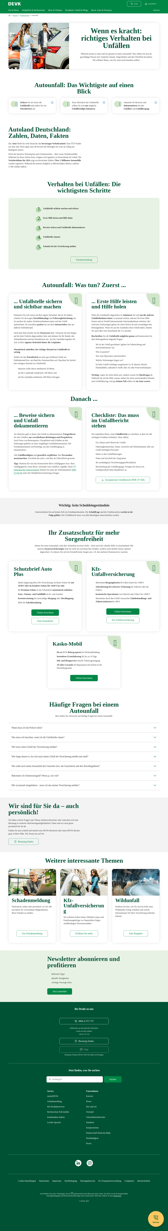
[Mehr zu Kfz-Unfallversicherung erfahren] (122, 624)
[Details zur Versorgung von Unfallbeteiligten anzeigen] (104, 102)
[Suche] (64, 1087)
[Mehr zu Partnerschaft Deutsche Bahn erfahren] (98, 1141)
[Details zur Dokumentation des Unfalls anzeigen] (155, 102)
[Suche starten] (113, 1087)
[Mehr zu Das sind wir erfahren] (91, 1114)
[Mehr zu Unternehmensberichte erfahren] (95, 1125)
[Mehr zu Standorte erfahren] (90, 1130)
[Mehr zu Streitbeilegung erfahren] (71, 1189)
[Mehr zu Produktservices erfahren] (56, 1114)
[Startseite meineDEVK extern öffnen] (150, 4)
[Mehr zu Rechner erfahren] (45, 616)
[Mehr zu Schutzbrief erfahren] (45, 625)
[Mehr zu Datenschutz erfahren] (44, 1189)
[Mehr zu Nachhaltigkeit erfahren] (92, 1146)
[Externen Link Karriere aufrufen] (89, 1104)
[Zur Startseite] (9, 15)
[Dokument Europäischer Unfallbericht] (123, 484)
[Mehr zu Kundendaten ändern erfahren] (56, 1125)
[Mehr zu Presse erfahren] (88, 1109)
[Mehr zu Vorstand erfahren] (90, 1120)
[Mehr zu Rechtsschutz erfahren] (58, 1120)
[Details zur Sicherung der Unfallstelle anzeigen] (52, 102)
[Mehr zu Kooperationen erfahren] (92, 1135)
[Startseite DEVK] (14, 3)
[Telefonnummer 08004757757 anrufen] (83, 1029)
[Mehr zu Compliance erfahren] (129, 1189)
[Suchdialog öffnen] (134, 4)
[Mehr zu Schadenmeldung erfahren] (84, 264)
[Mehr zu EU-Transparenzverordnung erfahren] (109, 1189)
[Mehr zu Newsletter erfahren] (59, 999)
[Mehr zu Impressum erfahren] (56, 1189)
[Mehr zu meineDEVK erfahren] (52, 1104)
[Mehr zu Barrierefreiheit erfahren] (143, 1189)
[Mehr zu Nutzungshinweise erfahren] (87, 1189)
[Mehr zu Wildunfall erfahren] (136, 941)
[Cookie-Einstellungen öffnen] (27, 1189)
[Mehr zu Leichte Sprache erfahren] (54, 1130)
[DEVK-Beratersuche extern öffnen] (23, 845)
